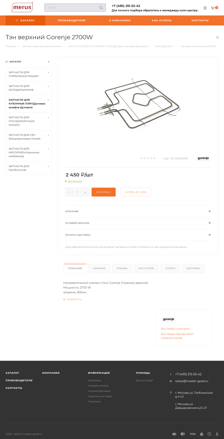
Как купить (146, 268)
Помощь (143, 372)
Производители (19, 380)
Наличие (99, 268)
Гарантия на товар (100, 396)
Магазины (94, 380)
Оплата (170, 268)
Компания (51, 372)
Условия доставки (99, 390)
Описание (75, 268)
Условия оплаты (98, 385)
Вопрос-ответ (144, 380)
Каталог (12, 372)
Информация (99, 372)
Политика (94, 401)
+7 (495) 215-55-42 (126, 6)
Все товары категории (175, 328)
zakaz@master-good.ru (191, 381)
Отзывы (122, 268)
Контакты (14, 387)
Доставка (193, 268)
